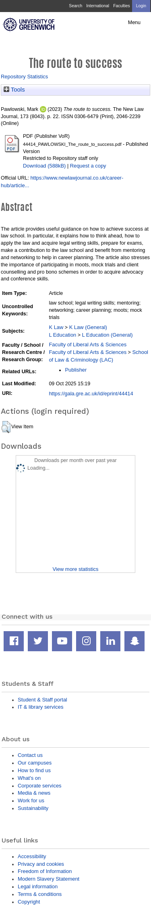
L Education (62, 335)
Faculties (121, 6)
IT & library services (40, 707)
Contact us (30, 755)
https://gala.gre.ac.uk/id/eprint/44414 (91, 394)
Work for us (31, 800)
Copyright (29, 902)
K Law (56, 327)
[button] (5, 427)
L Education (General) (107, 335)
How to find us (34, 770)
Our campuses (35, 763)
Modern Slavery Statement (48, 879)
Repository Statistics (24, 77)
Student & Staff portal (42, 700)
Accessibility (32, 856)
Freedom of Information (45, 871)
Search (75, 6)
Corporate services (40, 786)
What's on (29, 778)
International (97, 6)
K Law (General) (88, 327)
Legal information (38, 886)
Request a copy (88, 166)
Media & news (34, 793)
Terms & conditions (40, 894)
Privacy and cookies (41, 864)
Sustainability (33, 808)
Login (141, 6)
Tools (14, 89)
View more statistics (75, 569)
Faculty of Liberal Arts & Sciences (87, 344)
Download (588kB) (44, 166)
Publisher (76, 370)
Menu (134, 22)
